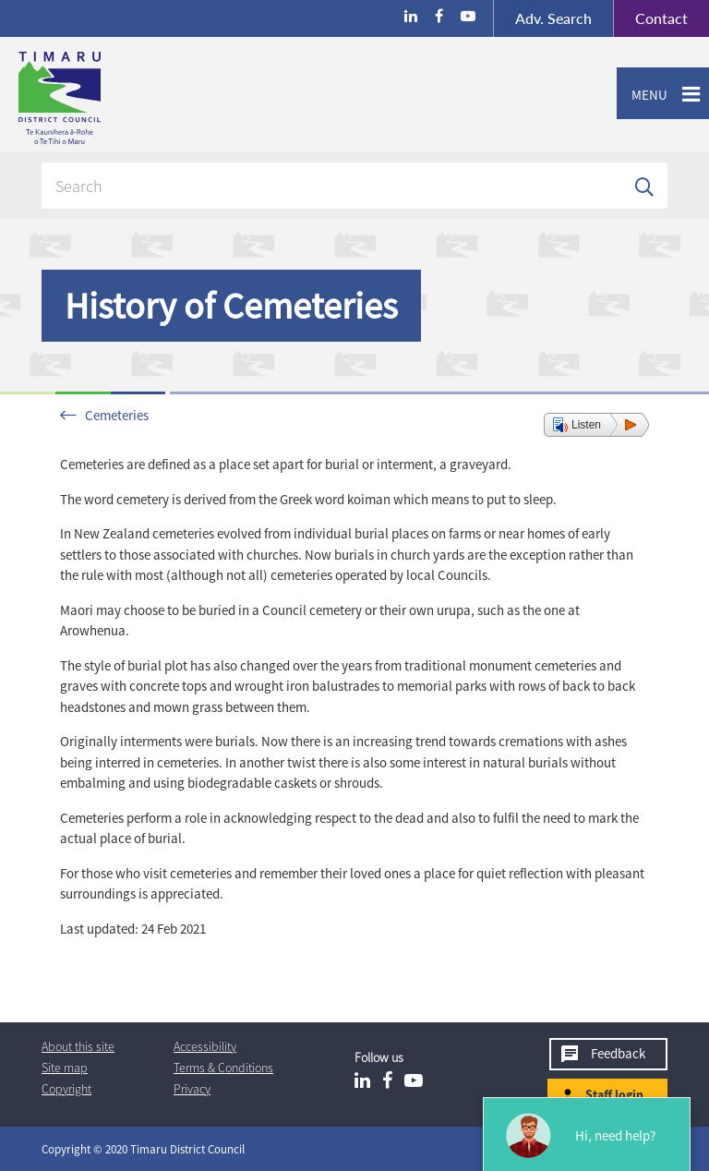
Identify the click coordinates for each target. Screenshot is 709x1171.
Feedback (618, 1053)
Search (553, 18)
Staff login (614, 1094)
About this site (78, 1046)
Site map (65, 1067)
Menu (642, 95)
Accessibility (205, 1046)
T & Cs (223, 1067)
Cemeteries (117, 415)
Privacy (192, 1088)
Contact (650, 18)
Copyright (66, 1088)
